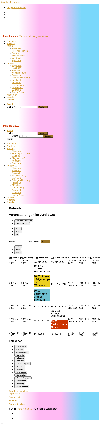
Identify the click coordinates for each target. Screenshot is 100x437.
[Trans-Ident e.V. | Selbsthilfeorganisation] (18, 33)
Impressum (14, 393)
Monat (18, 229)
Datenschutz (15, 397)
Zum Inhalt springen (10, 2)
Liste (22, 224)
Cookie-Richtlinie (17, 404)
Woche (18, 232)
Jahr (30, 242)
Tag (17, 234)
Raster (24, 221)
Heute (18, 250)
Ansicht (18, 391)
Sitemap (13, 401)
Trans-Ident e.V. (24, 409)
